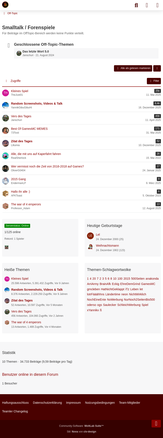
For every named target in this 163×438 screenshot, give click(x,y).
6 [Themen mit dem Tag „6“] (108, 278)
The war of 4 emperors (26, 322)
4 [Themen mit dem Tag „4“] (90, 278)
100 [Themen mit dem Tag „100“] (120, 278)
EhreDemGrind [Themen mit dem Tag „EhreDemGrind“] (130, 284)
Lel (98, 234)
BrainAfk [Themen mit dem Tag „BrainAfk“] (105, 284)
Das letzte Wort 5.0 (35, 51)
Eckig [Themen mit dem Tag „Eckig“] (115, 284)
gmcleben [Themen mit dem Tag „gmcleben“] (93, 289)
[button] (157, 68)
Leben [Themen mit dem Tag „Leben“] (134, 289)
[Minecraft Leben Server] (5, 4)
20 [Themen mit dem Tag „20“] (94, 278)
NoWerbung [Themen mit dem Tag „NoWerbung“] (115, 299)
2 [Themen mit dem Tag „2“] (100, 278)
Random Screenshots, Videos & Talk (37, 289)
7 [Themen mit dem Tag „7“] (97, 278)
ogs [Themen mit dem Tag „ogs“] (99, 305)
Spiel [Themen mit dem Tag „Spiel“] (145, 305)
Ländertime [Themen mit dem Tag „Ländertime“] (112, 294)
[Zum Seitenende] (156, 423)
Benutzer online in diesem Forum (30, 374)
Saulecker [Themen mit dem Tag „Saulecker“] (109, 305)
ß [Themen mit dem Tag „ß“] (101, 310)
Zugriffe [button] (16, 81)
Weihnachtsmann (107, 245)
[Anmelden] (147, 5)
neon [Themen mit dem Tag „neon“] (124, 294)
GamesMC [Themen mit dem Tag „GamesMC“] (148, 284)
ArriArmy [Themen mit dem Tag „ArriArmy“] (92, 284)
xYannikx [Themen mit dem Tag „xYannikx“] (93, 310)
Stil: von (81, 431)
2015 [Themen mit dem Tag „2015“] (127, 278)
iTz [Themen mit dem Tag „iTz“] (127, 289)
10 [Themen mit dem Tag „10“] (115, 278)
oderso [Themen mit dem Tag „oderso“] (91, 305)
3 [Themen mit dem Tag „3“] (103, 278)
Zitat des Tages (22, 300)
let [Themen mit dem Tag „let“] (141, 289)
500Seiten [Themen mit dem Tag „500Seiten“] (138, 278)
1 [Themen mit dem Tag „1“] (88, 278)
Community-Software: (81, 425)
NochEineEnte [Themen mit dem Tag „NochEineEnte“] (96, 299)
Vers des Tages (21, 311)
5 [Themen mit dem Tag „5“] (106, 278)
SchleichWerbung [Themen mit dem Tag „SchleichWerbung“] (129, 305)
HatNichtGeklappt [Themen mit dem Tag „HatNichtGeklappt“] (112, 289)
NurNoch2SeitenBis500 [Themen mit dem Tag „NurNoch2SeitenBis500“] (139, 299)
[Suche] (136, 5)
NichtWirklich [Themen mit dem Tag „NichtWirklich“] (137, 294)
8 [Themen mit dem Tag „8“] (111, 278)
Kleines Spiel (19, 278)
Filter (154, 81)
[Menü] (157, 5)
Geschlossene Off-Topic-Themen (44, 44)
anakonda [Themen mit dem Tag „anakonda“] (152, 278)
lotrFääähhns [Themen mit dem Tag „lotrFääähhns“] (95, 294)
